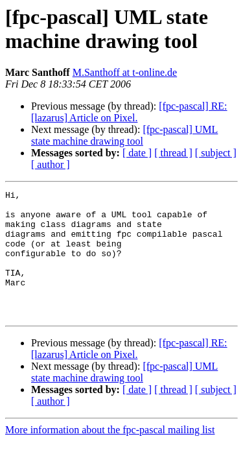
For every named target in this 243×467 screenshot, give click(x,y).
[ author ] (50, 164)
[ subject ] (216, 152)
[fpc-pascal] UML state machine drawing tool (124, 135)
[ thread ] (173, 152)
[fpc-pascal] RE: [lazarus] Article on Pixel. (129, 112)
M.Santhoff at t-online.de (125, 72)
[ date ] (137, 152)
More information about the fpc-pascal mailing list (109, 455)
